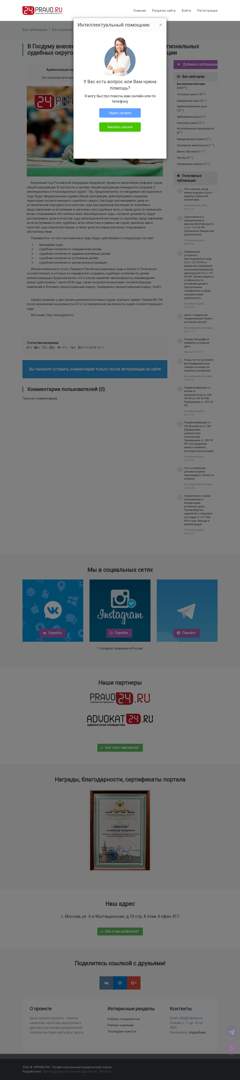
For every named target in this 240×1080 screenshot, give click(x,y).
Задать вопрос (120, 113)
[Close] (160, 25)
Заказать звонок (120, 127)
